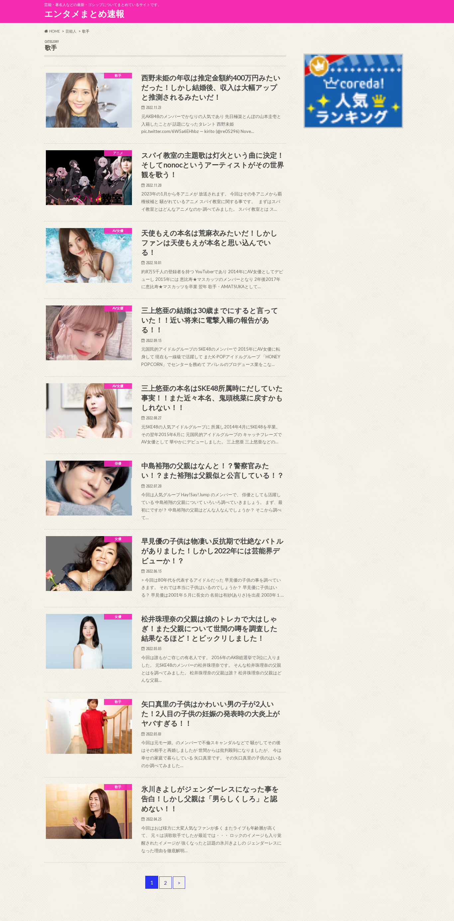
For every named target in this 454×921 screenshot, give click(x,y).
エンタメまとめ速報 (84, 13)
